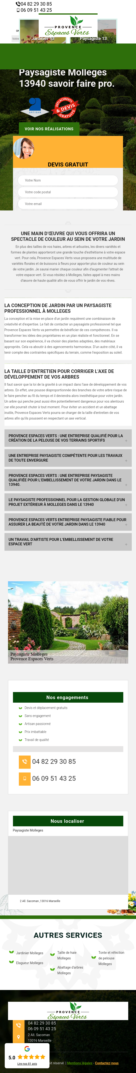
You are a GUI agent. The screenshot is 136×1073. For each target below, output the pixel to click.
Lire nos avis (27, 1063)
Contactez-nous (107, 1063)
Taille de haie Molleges (63, 955)
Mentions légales (80, 1063)
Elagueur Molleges (26, 963)
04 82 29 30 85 (34, 4)
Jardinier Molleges (26, 953)
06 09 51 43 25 (34, 10)
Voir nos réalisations (49, 129)
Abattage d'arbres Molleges (66, 970)
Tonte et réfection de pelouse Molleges (107, 958)
